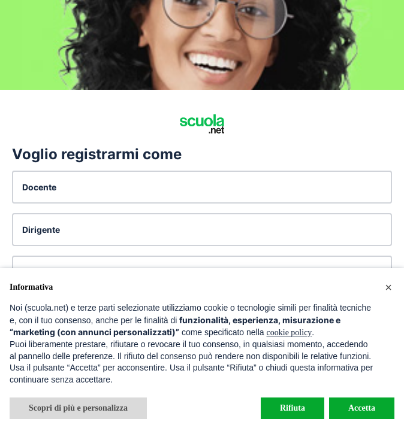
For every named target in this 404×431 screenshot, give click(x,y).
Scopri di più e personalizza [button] (78, 407)
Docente (39, 187)
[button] (388, 287)
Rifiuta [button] (292, 407)
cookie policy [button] (289, 332)
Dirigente (41, 229)
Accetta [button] (361, 407)
